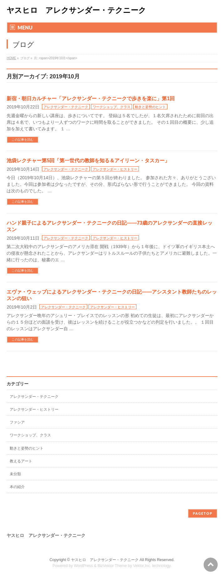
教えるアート (21, 461)
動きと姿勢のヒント (150, 107)
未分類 (15, 474)
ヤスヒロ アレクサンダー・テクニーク (76, 10)
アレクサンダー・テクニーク (65, 107)
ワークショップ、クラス (111, 107)
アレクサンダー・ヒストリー (115, 169)
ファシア (17, 422)
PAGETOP (202, 513)
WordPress (83, 566)
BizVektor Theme (112, 566)
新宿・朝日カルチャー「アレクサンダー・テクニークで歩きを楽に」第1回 (91, 98)
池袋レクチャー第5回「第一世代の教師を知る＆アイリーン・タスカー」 (88, 160)
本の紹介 (17, 487)
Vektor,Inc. (142, 566)
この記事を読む (22, 139)
